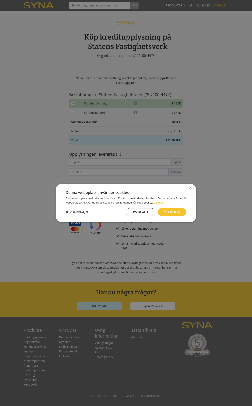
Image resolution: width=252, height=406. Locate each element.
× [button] (190, 188)
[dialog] (126, 203)
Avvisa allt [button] (140, 212)
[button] (77, 212)
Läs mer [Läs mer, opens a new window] (158, 202)
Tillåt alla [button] (172, 212)
